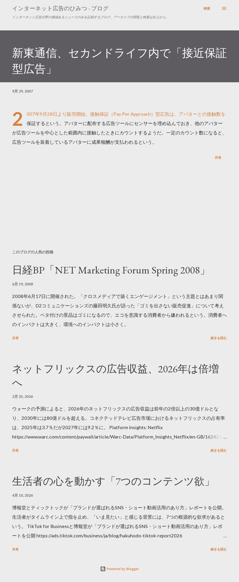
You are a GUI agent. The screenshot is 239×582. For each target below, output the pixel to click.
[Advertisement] (119, 209)
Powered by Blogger (119, 569)
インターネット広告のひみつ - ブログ (60, 8)
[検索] (207, 8)
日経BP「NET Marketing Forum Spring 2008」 (111, 270)
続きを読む (219, 338)
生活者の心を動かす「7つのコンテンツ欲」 (113, 481)
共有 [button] (218, 157)
